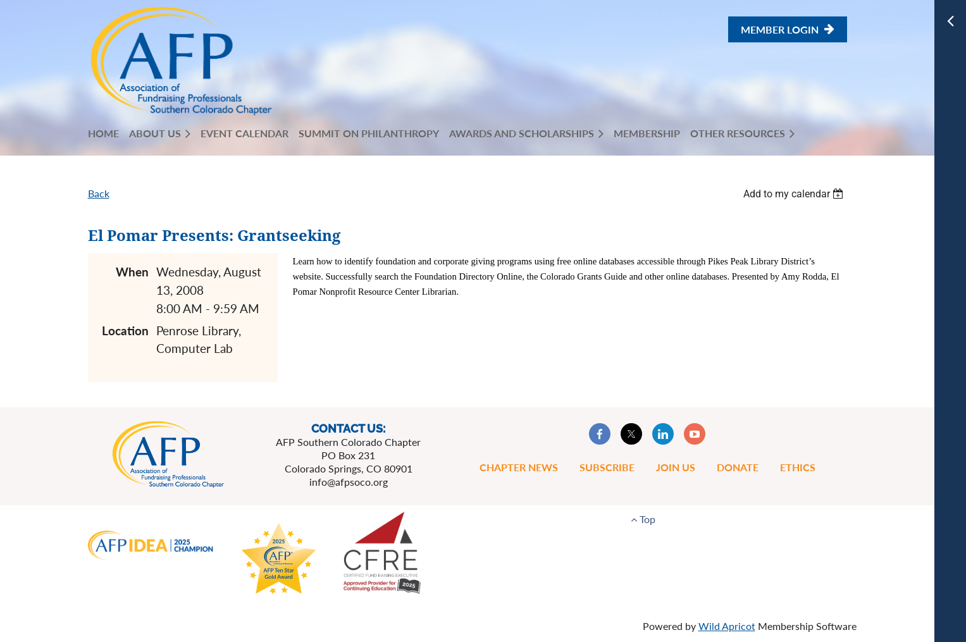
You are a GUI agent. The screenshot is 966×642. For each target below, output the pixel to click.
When (132, 271)
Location (125, 330)
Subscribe (607, 467)
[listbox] (795, 194)
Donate (738, 467)
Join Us (675, 467)
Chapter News (519, 467)
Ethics (797, 467)
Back (98, 193)
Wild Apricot (726, 626)
